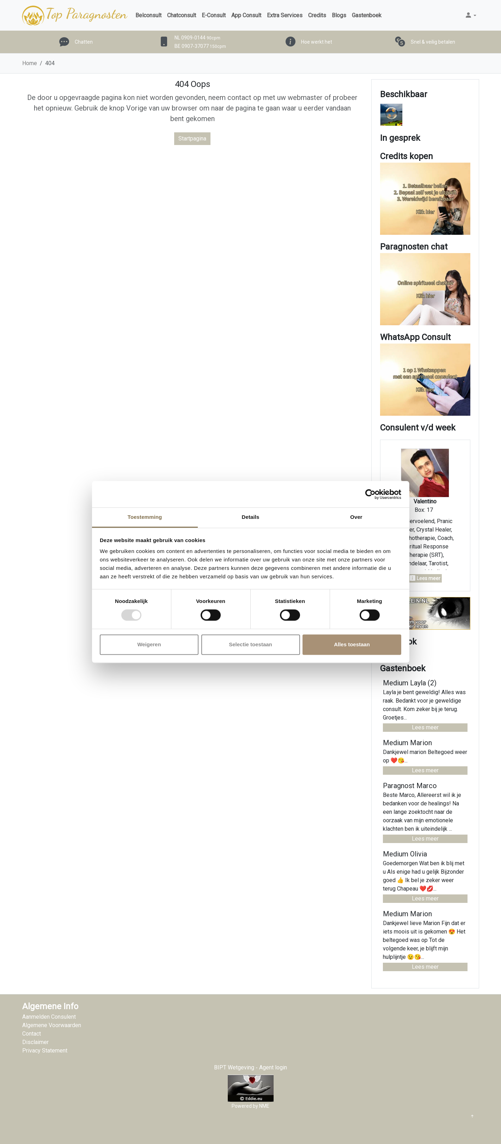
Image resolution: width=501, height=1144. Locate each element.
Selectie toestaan (250, 644)
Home (29, 63)
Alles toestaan (352, 644)
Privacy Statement (44, 1050)
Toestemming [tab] (145, 517)
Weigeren (149, 644)
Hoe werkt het (316, 42)
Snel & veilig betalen (433, 42)
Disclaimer (35, 1042)
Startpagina (192, 138)
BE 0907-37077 (200, 46)
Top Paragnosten (74, 15)
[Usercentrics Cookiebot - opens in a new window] (370, 494)
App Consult (246, 15)
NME (264, 1106)
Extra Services (285, 15)
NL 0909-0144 (197, 37)
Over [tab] (356, 517)
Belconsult (148, 15)
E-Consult (214, 15)
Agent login (273, 1067)
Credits (317, 15)
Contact (31, 1033)
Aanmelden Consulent (49, 1016)
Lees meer (425, 727)
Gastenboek (366, 15)
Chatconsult (181, 15)
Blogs (339, 15)
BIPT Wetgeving (234, 1067)
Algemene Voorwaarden (51, 1025)
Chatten (84, 42)
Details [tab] (250, 517)
